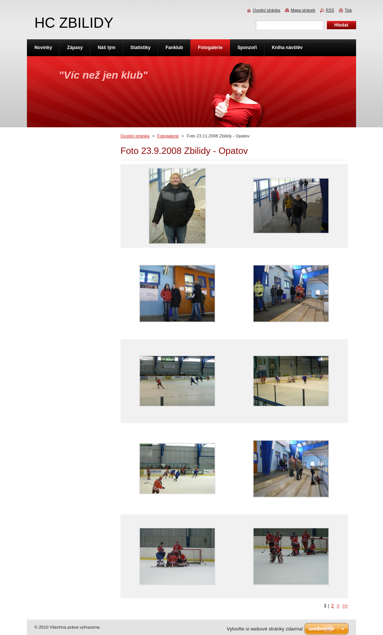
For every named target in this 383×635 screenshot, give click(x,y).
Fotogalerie (168, 136)
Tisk (348, 10)
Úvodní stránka (134, 136)
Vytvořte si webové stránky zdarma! (265, 629)
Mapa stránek (303, 10)
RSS (330, 10)
